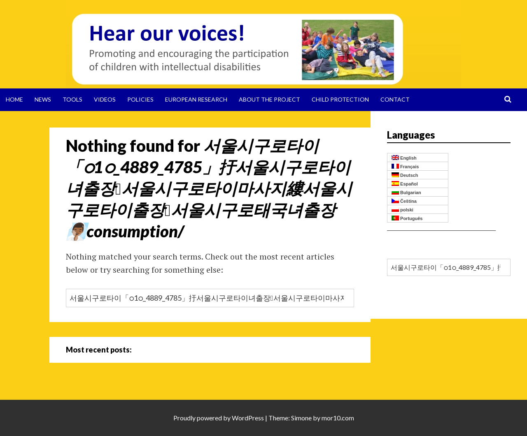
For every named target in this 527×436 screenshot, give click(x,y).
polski (402, 209)
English (404, 157)
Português (407, 218)
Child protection (340, 99)
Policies (140, 99)
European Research (196, 99)
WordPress (248, 418)
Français (405, 166)
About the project (269, 99)
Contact (395, 99)
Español (405, 183)
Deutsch (405, 175)
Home (14, 99)
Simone (301, 418)
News (43, 99)
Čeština (404, 201)
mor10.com (338, 418)
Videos (105, 99)
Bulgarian (406, 192)
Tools (72, 99)
